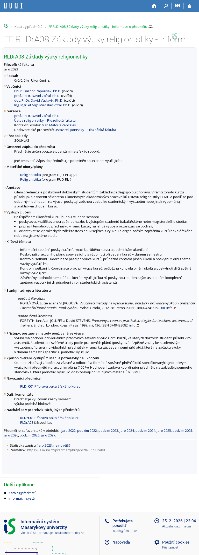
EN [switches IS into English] (177, 5)
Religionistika (30, 174)
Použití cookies (176, 542)
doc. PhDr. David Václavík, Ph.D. (38, 100)
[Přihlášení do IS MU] (189, 6)
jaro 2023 (45, 445)
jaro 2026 (11, 435)
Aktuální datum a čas (176, 526)
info (169, 307)
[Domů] (154, 6)
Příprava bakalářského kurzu (50, 386)
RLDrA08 (26, 422)
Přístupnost (170, 547)
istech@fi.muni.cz (124, 531)
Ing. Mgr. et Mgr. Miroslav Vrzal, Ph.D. (42, 105)
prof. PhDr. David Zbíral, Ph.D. (37, 95)
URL (163, 307)
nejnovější (61, 445)
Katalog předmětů (28, 26)
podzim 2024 (145, 430)
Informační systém (23, 498)
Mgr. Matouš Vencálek (59, 125)
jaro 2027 (48, 435)
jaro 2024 (127, 430)
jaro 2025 (164, 430)
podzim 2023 (108, 430)
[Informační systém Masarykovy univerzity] (13, 6)
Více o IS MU (29, 533)
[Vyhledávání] (166, 6)
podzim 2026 (29, 435)
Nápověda (121, 542)
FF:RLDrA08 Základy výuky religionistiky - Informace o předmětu (98, 26)
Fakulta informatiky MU (69, 533)
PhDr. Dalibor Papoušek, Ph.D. (37, 91)
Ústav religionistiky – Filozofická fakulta (45, 120)
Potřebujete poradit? (122, 523)
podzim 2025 (182, 430)
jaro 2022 (68, 430)
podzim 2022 (87, 430)
